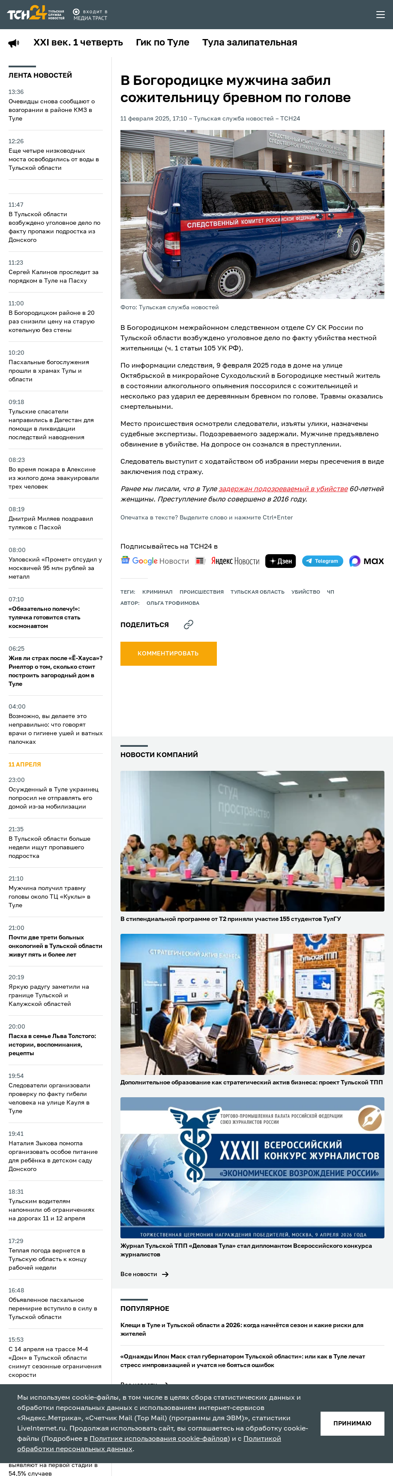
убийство (305, 592)
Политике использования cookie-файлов (159, 1439)
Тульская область (258, 592)
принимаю (352, 1424)
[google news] (154, 560)
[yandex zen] (280, 561)
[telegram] (322, 561)
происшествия (202, 592)
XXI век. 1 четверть (78, 43)
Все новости (138, 1274)
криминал (157, 592)
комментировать (169, 654)
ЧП (330, 592)
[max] (366, 561)
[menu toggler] (381, 14)
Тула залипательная (249, 43)
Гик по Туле (162, 43)
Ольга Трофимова (173, 603)
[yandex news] (227, 561)
